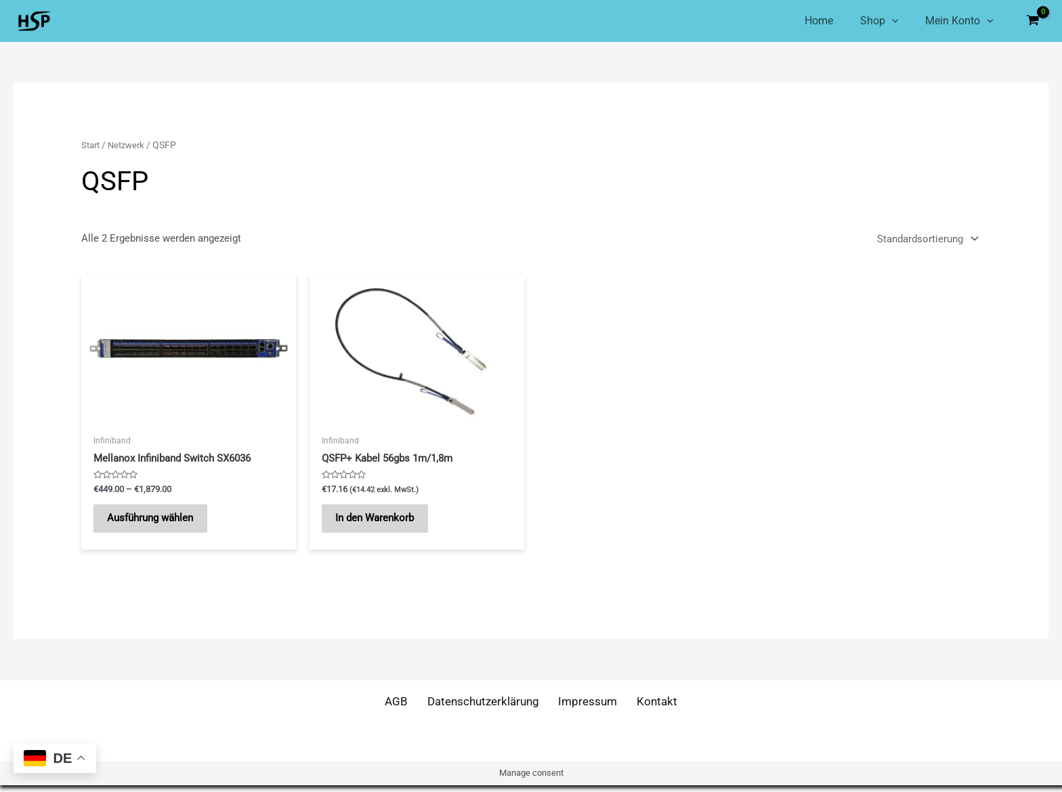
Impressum (587, 708)
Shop (872, 21)
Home (805, 20)
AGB (401, 708)
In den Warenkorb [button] (381, 522)
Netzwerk (130, 144)
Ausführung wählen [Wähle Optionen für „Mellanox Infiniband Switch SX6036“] (157, 522)
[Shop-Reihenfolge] (926, 238)
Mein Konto (959, 21)
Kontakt (652, 708)
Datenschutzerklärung (485, 708)
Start (91, 144)
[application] (885, 21)
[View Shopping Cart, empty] (1033, 21)
